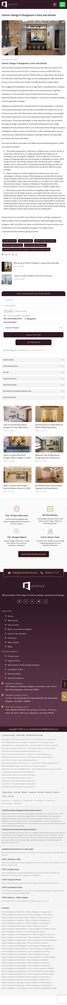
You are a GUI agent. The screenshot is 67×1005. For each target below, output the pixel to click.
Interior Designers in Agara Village (14, 943)
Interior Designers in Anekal (37, 943)
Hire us (10, 616)
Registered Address (14, 683)
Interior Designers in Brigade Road (41, 948)
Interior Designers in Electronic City (14, 914)
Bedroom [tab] (24, 792)
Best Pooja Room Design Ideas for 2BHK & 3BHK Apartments (49, 426)
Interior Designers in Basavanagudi (39, 945)
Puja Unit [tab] (11, 796)
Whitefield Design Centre (16, 695)
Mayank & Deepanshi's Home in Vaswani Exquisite (46, 769)
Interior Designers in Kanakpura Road (37, 917)
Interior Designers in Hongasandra (14, 957)
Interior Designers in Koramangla (13, 926)
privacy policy (31, 350)
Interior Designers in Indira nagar (37, 923)
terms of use (42, 350)
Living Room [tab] (32, 792)
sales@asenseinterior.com (23, 572)
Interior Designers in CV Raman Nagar (41, 957)
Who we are (13, 620)
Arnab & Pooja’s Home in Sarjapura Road (43, 739)
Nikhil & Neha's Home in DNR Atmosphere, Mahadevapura (18, 781)
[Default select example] (33, 328)
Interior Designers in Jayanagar (13, 982)
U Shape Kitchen (27, 800)
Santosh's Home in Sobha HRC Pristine (13, 754)
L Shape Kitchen (16, 800)
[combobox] (9, 311)
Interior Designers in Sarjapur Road (38, 912)
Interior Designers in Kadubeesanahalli (42, 940)
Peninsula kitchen (7, 803)
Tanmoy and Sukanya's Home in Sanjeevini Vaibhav (16, 778)
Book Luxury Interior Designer (20, 629)
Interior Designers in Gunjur (39, 954)
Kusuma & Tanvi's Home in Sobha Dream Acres (44, 763)
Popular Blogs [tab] (20, 735)
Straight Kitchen (50, 800)
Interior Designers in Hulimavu (43, 934)
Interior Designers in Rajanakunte (14, 974)
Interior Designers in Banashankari (14, 937)
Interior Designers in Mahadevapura (14, 929)
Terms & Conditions (16, 678)
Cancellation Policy (15, 669)
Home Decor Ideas (33, 379)
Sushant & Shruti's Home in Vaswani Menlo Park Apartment (19, 760)
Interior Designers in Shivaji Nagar (14, 988)
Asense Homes (33, 360)
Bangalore (31, 318)
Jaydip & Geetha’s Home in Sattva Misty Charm (15, 745)
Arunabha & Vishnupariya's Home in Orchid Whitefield (17, 772)
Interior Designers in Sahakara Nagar (40, 974)
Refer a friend (13, 642)
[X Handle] (19, 601)
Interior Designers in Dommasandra (14, 954)
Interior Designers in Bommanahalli (14, 948)
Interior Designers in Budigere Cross (42, 929)
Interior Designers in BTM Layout (38, 977)
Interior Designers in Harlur (34, 931)
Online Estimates (25, 241)
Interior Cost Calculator (17, 634)
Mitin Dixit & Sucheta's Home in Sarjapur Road (41, 748)
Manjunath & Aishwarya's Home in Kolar (14, 748)
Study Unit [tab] (48, 792)
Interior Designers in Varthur (43, 968)
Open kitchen (18, 803)
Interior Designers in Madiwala (38, 965)
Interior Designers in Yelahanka (13, 920)
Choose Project (10, 322)
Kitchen (33, 372)
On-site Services (9, 241)
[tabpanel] (33, 764)
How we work (13, 625)
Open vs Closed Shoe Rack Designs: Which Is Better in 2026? (17, 456)
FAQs (10, 647)
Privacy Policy (13, 656)
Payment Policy (14, 661)
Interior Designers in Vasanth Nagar (41, 971)
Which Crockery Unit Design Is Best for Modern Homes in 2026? (17, 487)
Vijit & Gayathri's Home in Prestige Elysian (38, 754)
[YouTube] (39, 601)
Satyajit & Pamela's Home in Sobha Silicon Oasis (15, 763)
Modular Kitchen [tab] (7, 792)
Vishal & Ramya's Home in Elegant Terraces (41, 742)
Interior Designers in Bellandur (13, 923)
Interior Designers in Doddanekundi (14, 951)
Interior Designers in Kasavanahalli (14, 940)
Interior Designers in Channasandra (38, 985)
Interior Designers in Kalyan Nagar (14, 965)
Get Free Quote (33, 342)
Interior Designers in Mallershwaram (38, 982)
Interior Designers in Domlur (39, 951)
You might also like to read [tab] (34, 735)
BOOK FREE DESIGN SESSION (33, 554)
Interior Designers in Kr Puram (12, 931)
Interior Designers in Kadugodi (38, 962)
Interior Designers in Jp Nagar (12, 917)
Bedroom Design (33, 397)
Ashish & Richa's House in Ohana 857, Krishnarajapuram (18, 787)
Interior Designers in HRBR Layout (37, 979)
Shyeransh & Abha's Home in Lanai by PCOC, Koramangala (18, 775)
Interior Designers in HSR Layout (40, 914)
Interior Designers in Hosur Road (13, 960)
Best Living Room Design (13, 245)
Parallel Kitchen (39, 800)
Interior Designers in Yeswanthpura (14, 971)
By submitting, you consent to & (25, 350)
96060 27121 (50, 572)
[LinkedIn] (32, 601)
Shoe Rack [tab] (56, 792)
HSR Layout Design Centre (16, 707)
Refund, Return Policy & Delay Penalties (23, 665)
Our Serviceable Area (13, 318)
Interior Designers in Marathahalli (37, 920)
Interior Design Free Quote (45, 241)
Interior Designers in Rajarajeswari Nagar (42, 988)
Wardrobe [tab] (17, 792)
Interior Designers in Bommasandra (41, 937)
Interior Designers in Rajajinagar (13, 985)
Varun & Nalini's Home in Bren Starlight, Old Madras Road (18, 784)
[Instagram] (45, 601)
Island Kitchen (6, 800)
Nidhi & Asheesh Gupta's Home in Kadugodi (14, 742)
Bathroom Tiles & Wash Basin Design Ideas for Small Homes (47, 456)
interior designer (33, 385)
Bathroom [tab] (41, 792)
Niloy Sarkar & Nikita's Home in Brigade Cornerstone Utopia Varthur (21, 751)
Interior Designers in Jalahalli (37, 960)
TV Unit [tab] (4, 796)
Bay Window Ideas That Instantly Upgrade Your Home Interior (48, 487)
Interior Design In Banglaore (35, 245)
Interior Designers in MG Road (12, 979)
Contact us (12, 638)
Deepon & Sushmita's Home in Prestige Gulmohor (16, 769)
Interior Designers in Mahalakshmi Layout (16, 968)
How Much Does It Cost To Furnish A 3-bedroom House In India (26, 249)
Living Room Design (33, 366)
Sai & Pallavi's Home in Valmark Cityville (13, 757)
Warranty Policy (14, 674)
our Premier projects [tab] (8, 735)
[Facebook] (26, 601)
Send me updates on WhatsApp (18, 316)
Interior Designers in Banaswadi (13, 977)
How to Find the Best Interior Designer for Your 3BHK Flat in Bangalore (16, 426)
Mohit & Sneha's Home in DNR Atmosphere (39, 757)
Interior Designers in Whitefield (13, 912)
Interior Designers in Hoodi (36, 926)
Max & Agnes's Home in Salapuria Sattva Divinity (16, 739)
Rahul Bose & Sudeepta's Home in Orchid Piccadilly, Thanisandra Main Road (23, 766)
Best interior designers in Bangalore (33, 391)
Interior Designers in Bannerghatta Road (16, 934)
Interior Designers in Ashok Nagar (13, 945)
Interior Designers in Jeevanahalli (13, 962)
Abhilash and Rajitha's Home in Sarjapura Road (44, 745)
